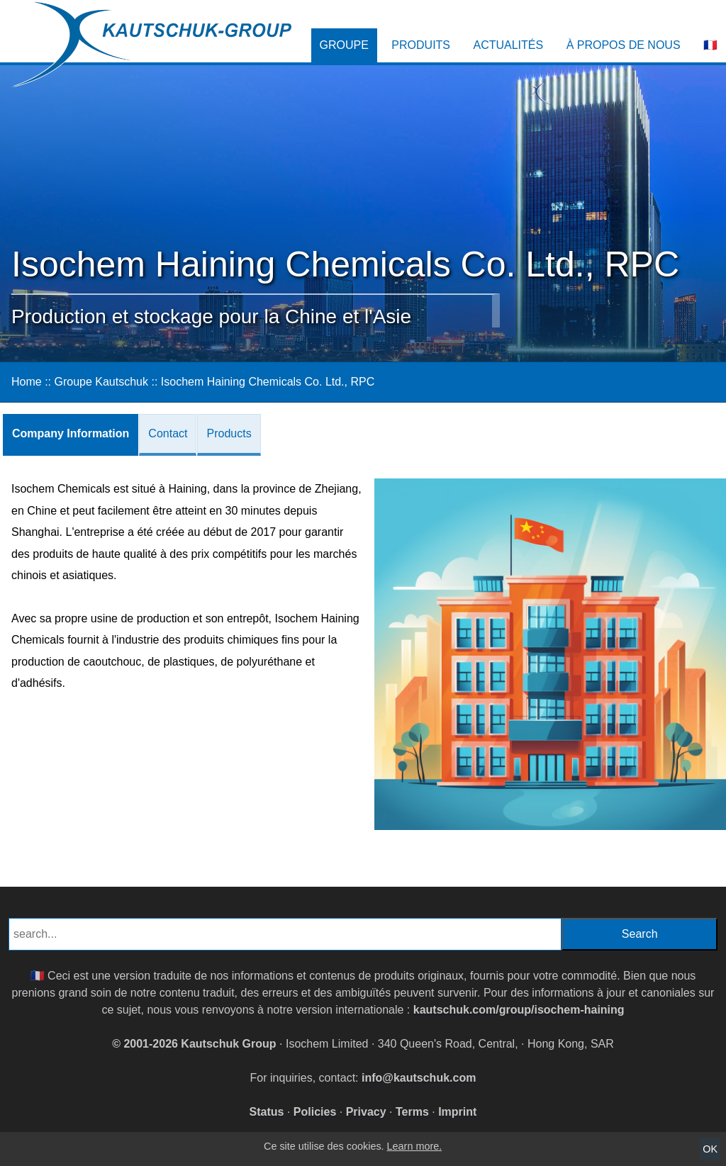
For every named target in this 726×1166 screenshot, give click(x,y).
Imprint (457, 1112)
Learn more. (414, 1146)
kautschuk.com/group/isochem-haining (519, 1010)
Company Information (70, 433)
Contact (167, 433)
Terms (412, 1112)
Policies (315, 1112)
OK (710, 1149)
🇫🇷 (710, 45)
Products (228, 433)
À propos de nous (623, 45)
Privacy (366, 1112)
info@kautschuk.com (419, 1078)
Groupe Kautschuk (101, 382)
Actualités (508, 45)
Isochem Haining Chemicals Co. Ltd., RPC (267, 382)
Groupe (344, 45)
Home (26, 382)
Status (267, 1112)
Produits (420, 45)
